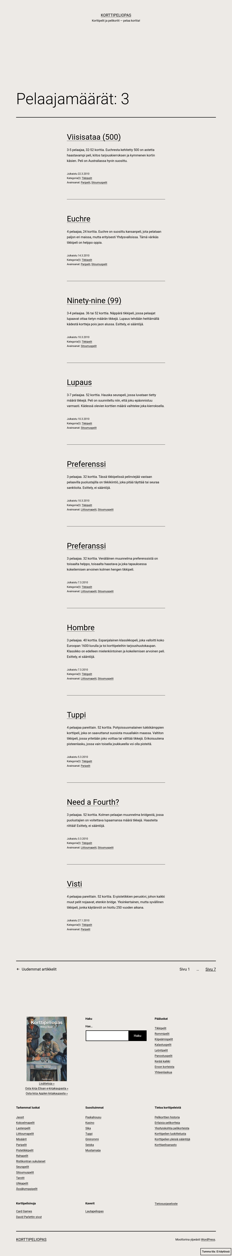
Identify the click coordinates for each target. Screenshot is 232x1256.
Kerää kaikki (162, 1061)
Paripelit (85, 182)
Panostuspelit (163, 1055)
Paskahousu (93, 1117)
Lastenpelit (23, 1128)
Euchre (78, 218)
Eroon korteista (164, 1066)
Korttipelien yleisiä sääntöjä (172, 1139)
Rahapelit (22, 1155)
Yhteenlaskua (163, 1072)
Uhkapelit (22, 1183)
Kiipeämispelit (164, 1039)
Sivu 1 (184, 969)
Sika (88, 1128)
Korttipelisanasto (166, 1144)
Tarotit (20, 1178)
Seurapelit (22, 1166)
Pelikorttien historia (167, 1117)
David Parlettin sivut (29, 1217)
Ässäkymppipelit (26, 1189)
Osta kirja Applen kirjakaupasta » (47, 1093)
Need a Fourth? (93, 802)
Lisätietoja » (46, 1083)
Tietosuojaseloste (166, 1203)
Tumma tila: (216, 1252)
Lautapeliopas (94, 1211)
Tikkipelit (87, 178)
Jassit (20, 1117)
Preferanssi (86, 545)
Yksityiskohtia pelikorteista (172, 1128)
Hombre (81, 627)
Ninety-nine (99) (94, 300)
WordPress (208, 1239)
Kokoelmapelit (25, 1122)
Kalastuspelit (163, 1044)
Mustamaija (93, 1150)
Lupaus (79, 382)
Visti (74, 883)
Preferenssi (86, 464)
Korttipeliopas (116, 15)
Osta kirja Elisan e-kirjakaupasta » (46, 1088)
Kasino (89, 1122)
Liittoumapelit (89, 509)
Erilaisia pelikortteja (167, 1122)
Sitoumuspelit (99, 182)
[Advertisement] (116, 61)
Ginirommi (92, 1139)
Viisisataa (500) (94, 137)
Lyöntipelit (161, 1050)
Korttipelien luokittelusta (170, 1133)
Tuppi (76, 714)
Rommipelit (162, 1033)
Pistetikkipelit (25, 1150)
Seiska (89, 1144)
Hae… (89, 1026)
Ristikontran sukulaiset (30, 1161)
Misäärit (21, 1139)
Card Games (24, 1211)
